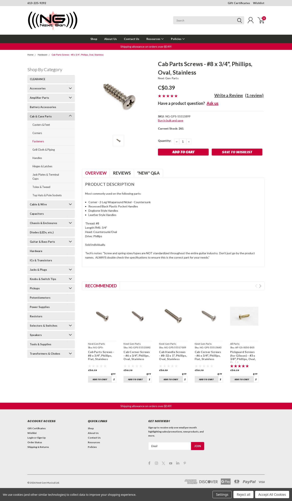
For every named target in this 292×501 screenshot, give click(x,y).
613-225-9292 (36, 3)
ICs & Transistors (41, 260)
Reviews (122, 173)
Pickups (35, 288)
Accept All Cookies (272, 494)
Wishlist (258, 3)
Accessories (38, 88)
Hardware (42, 55)
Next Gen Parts (168, 78)
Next (260, 286)
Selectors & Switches (43, 325)
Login (30, 437)
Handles (37, 158)
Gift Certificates (239, 3)
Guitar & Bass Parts (42, 241)
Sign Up (41, 437)
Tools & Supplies (40, 344)
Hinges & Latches (42, 166)
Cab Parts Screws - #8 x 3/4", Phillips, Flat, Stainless (101, 355)
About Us (110, 39)
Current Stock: (171, 128)
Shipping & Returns (38, 446)
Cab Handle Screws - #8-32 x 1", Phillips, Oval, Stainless (173, 355)
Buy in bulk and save (170, 120)
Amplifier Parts (39, 97)
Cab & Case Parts (41, 116)
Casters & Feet (41, 124)
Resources (155, 39)
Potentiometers (40, 297)
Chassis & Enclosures (43, 223)
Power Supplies (40, 307)
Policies (178, 39)
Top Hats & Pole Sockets (47, 195)
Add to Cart (99, 379)
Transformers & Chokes (45, 353)
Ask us (212, 103)
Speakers (36, 335)
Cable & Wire (38, 204)
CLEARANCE (37, 79)
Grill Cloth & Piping (43, 149)
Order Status (34, 442)
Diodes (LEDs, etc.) (42, 232)
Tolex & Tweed (41, 187)
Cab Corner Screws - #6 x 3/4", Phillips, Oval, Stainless (136, 355)
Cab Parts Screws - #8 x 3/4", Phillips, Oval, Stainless (78, 55)
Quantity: (164, 140)
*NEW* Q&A (148, 173)
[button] (146, 46)
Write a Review (228, 95)
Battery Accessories (43, 107)
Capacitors (37, 213)
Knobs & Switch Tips (43, 279)
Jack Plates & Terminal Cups (45, 176)
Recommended (101, 285)
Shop (93, 39)
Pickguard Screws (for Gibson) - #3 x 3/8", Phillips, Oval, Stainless (243, 357)
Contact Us (131, 39)
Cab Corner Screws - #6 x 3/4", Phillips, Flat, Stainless (208, 355)
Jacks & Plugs (38, 269)
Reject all (243, 494)
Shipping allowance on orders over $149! (146, 46)
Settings (222, 494)
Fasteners (38, 141)
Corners (37, 133)
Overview (96, 173)
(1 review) (254, 95)
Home (30, 55)
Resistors (36, 316)
